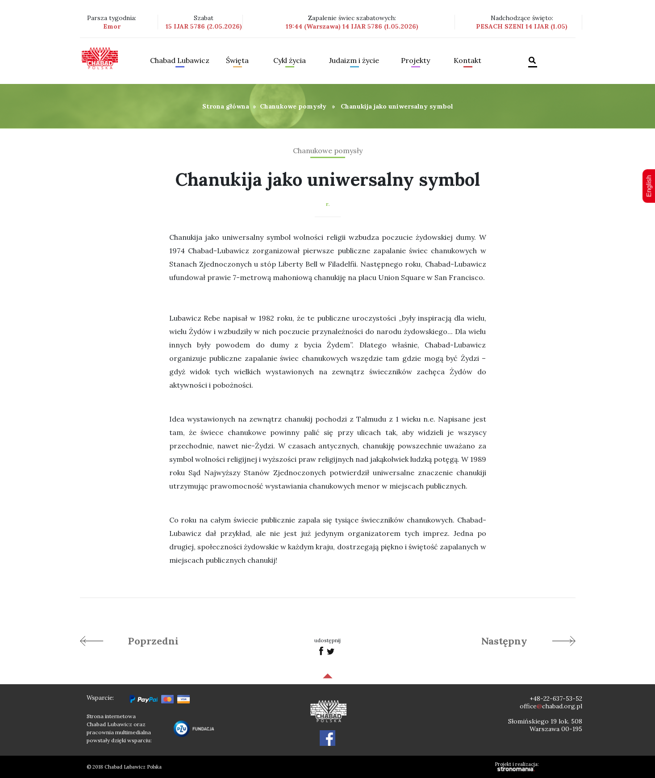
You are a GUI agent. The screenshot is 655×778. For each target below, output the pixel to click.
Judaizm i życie (354, 61)
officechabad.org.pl (551, 706)
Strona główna (225, 106)
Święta (237, 61)
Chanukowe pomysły (293, 106)
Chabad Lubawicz (179, 61)
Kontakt (467, 61)
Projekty (415, 61)
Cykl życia (289, 61)
